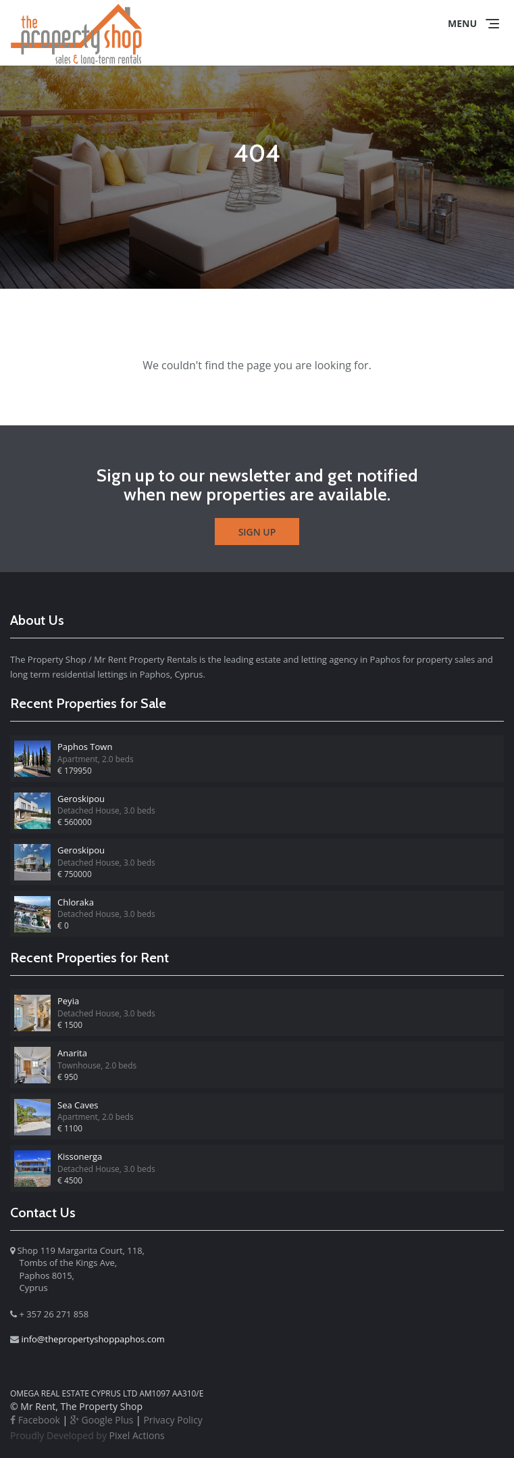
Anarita (72, 1053)
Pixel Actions (87, 1435)
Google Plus (102, 1419)
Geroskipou (81, 799)
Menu (462, 23)
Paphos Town (84, 746)
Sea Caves (77, 1105)
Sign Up (257, 531)
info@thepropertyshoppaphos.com (92, 1339)
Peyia (68, 1001)
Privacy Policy (172, 1419)
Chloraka (75, 902)
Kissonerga (79, 1156)
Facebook (35, 1419)
